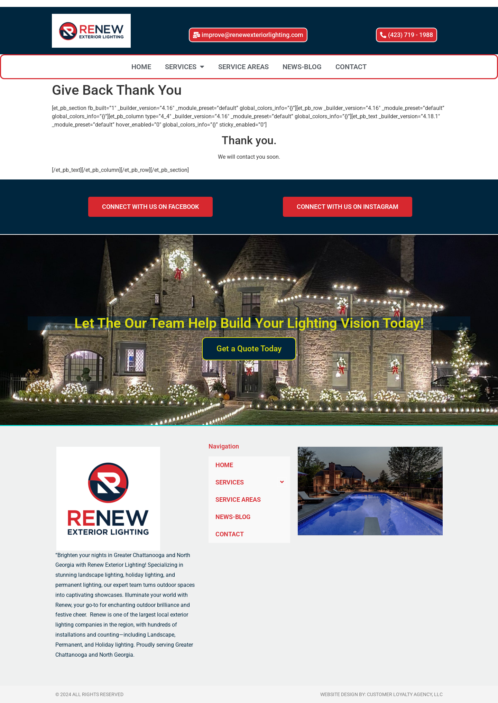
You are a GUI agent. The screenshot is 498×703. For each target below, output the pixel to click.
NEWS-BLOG (302, 67)
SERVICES (184, 67)
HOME (141, 67)
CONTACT (351, 67)
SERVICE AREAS (243, 67)
